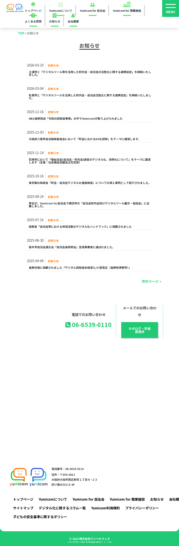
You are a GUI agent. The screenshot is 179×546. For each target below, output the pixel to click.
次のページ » (151, 281)
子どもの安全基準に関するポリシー (40, 516)
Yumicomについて (53, 499)
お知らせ (53, 65)
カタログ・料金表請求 (140, 330)
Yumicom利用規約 (105, 508)
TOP (21, 33)
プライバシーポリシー (142, 508)
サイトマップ (23, 508)
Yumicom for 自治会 (88, 499)
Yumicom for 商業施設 (127, 499)
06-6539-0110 (88, 324)
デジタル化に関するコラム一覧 (62, 508)
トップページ (23, 499)
